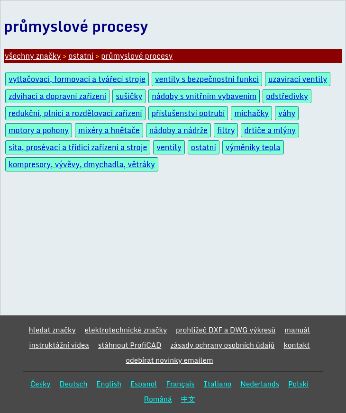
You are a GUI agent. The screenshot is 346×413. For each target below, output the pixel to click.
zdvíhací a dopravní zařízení (57, 96)
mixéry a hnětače (109, 130)
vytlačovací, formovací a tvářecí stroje (77, 79)
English (108, 383)
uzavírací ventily (297, 79)
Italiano (218, 383)
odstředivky (287, 96)
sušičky (129, 96)
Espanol (143, 383)
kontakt (297, 344)
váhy (286, 113)
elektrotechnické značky (126, 329)
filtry (226, 130)
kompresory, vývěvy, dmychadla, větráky (82, 164)
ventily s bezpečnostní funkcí (207, 79)
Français (180, 383)
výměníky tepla (253, 147)
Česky (40, 383)
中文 (188, 398)
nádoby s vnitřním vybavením (204, 96)
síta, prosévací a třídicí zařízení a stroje (78, 147)
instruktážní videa (59, 344)
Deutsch (73, 383)
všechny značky (33, 56)
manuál (297, 329)
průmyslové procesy (137, 56)
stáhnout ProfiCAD (130, 344)
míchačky (251, 113)
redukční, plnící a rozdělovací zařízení (75, 113)
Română (158, 398)
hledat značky (52, 329)
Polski (298, 383)
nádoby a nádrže (178, 130)
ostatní (80, 56)
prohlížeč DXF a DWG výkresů (225, 329)
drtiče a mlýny (269, 130)
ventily (168, 147)
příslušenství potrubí (188, 113)
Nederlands (259, 383)
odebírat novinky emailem (169, 360)
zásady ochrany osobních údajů (222, 344)
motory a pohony (39, 130)
